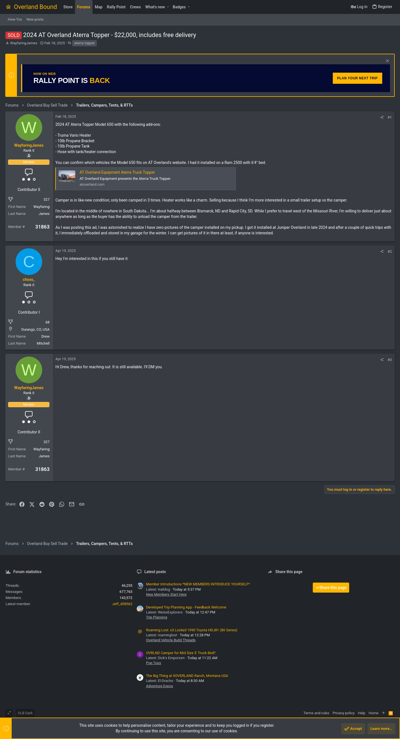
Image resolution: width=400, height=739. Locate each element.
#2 (390, 251)
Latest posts (155, 571)
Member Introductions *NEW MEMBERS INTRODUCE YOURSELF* (198, 584)
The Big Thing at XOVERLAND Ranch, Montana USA (187, 676)
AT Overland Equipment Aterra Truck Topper (117, 172)
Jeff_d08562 (122, 604)
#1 (390, 117)
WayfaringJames (23, 43)
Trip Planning (156, 617)
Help (361, 713)
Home (373, 713)
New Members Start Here (166, 594)
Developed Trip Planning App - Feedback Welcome (186, 607)
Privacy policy (343, 713)
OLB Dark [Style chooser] (25, 713)
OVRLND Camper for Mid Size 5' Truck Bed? (181, 653)
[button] (168, 7)
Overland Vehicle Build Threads (171, 640)
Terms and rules (316, 713)
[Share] (382, 117)
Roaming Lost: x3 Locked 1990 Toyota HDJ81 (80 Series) (192, 630)
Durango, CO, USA (35, 329)
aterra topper (84, 43)
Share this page (331, 587)
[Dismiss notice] (386, 61)
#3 (390, 360)
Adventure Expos (159, 686)
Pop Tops (153, 663)
